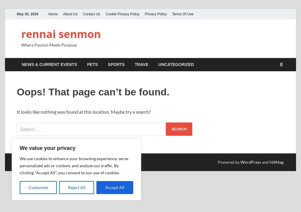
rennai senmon (61, 34)
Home (53, 14)
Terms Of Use (182, 14)
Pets (92, 64)
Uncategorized (176, 64)
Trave (141, 64)
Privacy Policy (156, 14)
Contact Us (91, 14)
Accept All (114, 187)
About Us (70, 14)
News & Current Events (49, 64)
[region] (76, 169)
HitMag (276, 162)
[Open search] (281, 65)
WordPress (250, 162)
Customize (38, 187)
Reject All (77, 187)
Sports (116, 64)
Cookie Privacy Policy (122, 14)
